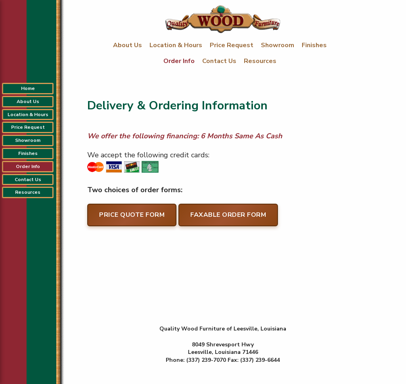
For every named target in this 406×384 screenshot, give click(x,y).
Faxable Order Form (228, 214)
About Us (128, 45)
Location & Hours (176, 45)
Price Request (232, 45)
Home (28, 88)
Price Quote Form (132, 214)
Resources (260, 61)
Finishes (314, 45)
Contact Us (220, 61)
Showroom (278, 45)
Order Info (179, 61)
